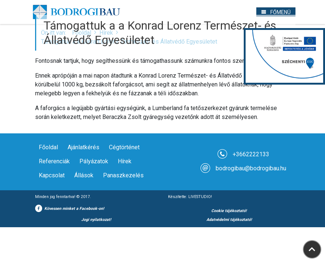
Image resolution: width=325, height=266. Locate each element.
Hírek (124, 161)
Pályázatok (93, 161)
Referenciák (54, 161)
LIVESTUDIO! (200, 196)
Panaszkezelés (123, 175)
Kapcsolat (52, 175)
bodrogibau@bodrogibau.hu (251, 168)
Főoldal (48, 147)
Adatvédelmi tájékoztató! (229, 219)
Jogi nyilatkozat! (96, 219)
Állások (83, 175)
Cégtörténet (124, 147)
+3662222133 (251, 154)
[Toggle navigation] (275, 12)
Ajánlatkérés (83, 147)
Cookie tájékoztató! (229, 210)
